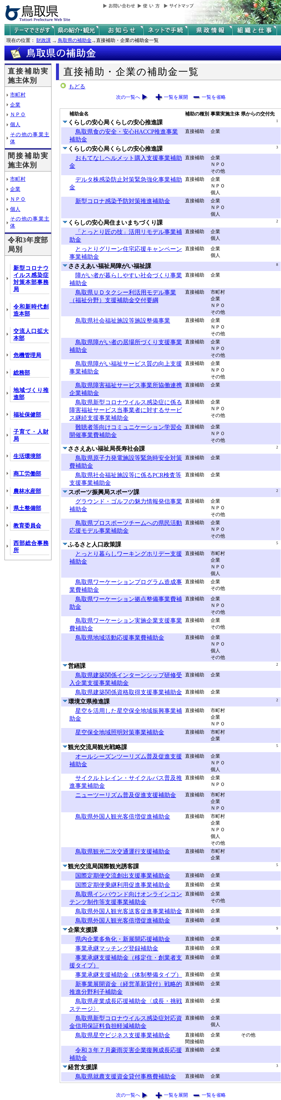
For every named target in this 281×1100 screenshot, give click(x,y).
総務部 (21, 373)
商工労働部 (27, 474)
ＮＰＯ (18, 114)
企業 (15, 105)
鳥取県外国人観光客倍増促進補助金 (122, 816)
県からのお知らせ (121, 30)
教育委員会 (27, 526)
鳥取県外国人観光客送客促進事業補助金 (128, 911)
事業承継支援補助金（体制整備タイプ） (128, 975)
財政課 (43, 40)
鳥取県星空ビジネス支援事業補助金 (122, 1035)
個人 (15, 124)
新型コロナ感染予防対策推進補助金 (122, 201)
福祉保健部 (27, 415)
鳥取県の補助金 (75, 40)
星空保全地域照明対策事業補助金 (119, 732)
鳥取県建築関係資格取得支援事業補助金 (128, 692)
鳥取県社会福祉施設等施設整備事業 (122, 320)
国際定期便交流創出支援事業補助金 (122, 875)
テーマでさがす (32, 30)
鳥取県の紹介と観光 (76, 30)
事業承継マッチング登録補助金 (116, 948)
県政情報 (210, 30)
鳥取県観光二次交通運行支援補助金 (122, 851)
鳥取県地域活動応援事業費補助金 (119, 637)
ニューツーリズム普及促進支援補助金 (125, 795)
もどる (77, 86)
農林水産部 (27, 491)
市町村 (18, 95)
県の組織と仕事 (254, 30)
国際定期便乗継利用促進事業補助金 (122, 885)
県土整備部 (27, 508)
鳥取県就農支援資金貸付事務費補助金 (125, 1076)
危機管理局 (27, 355)
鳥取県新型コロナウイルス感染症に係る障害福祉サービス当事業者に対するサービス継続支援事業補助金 (125, 410)
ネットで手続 (165, 30)
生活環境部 (27, 456)
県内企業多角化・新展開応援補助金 (122, 939)
